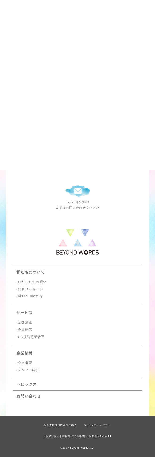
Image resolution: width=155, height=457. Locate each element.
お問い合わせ (28, 396)
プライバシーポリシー (97, 425)
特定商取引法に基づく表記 (60, 425)
